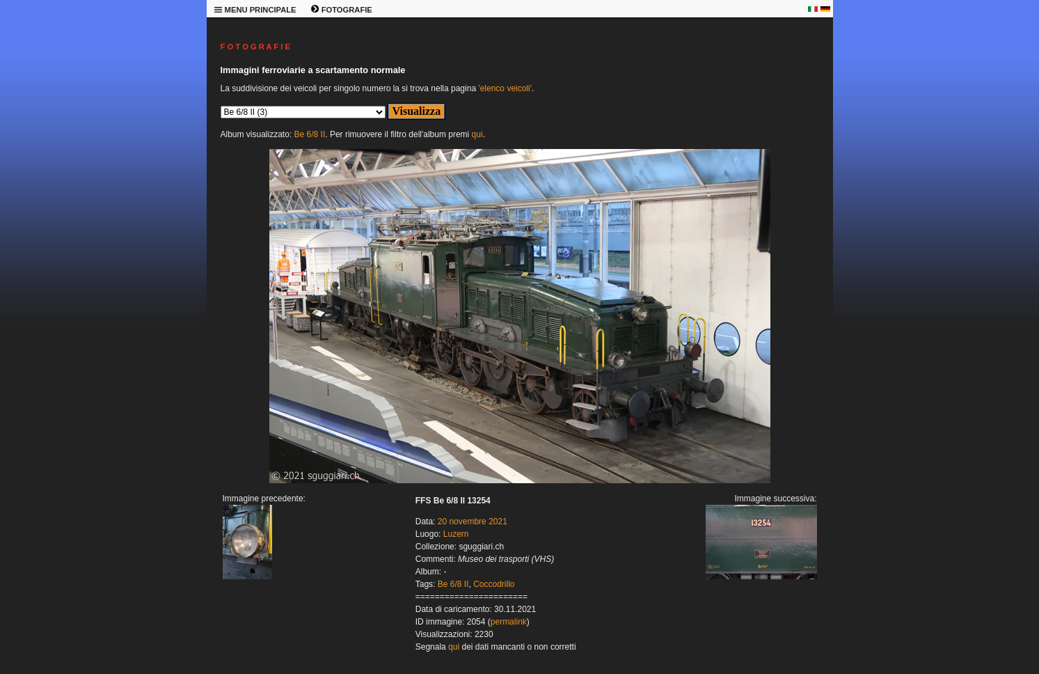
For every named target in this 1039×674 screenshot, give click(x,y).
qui (477, 134)
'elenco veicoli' (505, 88)
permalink (509, 622)
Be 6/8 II (310, 134)
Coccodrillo (493, 584)
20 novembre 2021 (472, 521)
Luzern (456, 534)
